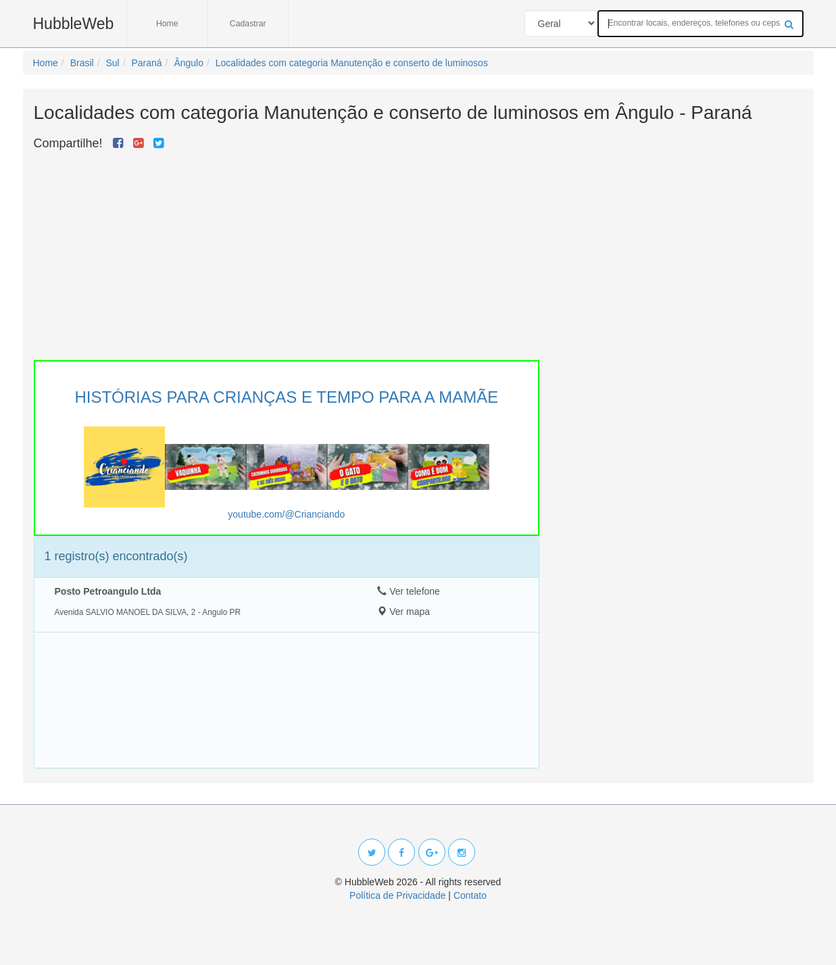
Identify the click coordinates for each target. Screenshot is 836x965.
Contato (470, 895)
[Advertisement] (287, 252)
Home (167, 23)
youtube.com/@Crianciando (286, 514)
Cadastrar (248, 23)
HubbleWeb (73, 23)
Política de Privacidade (397, 895)
